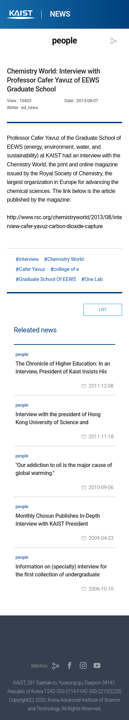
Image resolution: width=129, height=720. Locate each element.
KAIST (21, 15)
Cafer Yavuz (32, 269)
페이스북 (69, 665)
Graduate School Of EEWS (47, 279)
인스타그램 (83, 665)
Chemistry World (65, 259)
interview (29, 259)
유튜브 (97, 665)
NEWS (60, 14)
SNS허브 (39, 666)
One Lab (94, 279)
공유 (113, 41)
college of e (66, 269)
